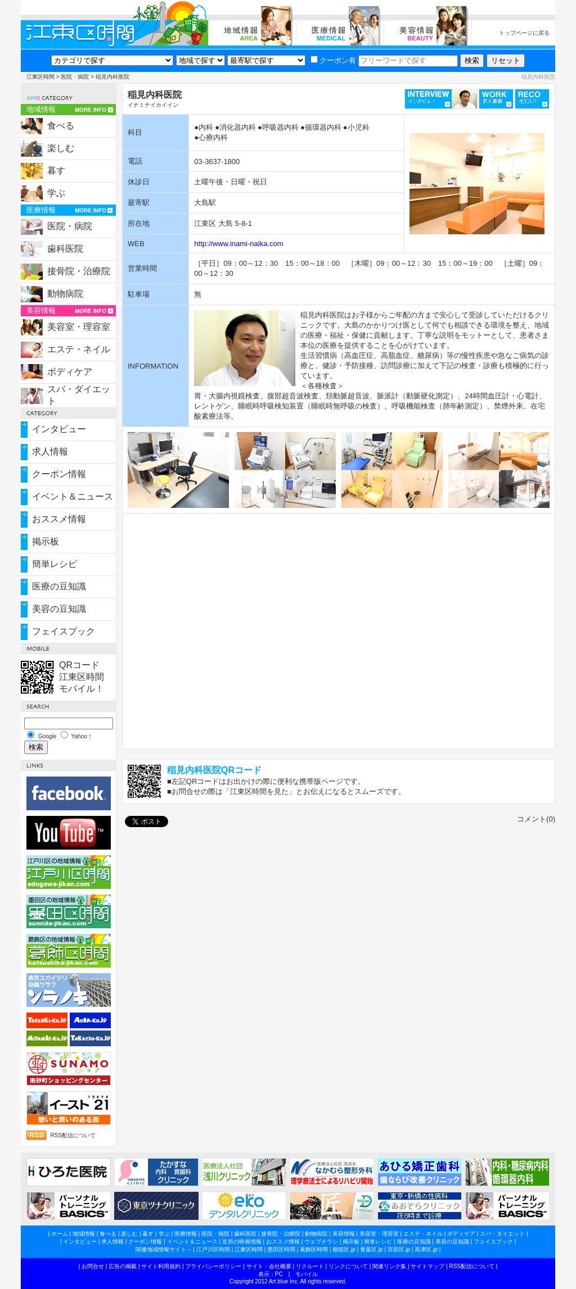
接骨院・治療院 (78, 271)
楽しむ (60, 148)
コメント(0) (536, 819)
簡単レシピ (54, 564)
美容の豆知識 (59, 609)
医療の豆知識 (59, 586)
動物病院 (65, 293)
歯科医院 (65, 248)
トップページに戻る (524, 33)
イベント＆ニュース (72, 496)
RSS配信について (73, 1135)
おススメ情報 (59, 519)
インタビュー (59, 429)
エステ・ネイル (78, 349)
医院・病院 (75, 77)
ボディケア (69, 371)
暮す (56, 170)
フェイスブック (63, 631)
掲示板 (45, 541)
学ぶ (56, 193)
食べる (60, 125)
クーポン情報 (59, 474)
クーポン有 (333, 60)
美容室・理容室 (78, 327)
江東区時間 (40, 77)
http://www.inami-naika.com (238, 243)
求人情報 (50, 451)
